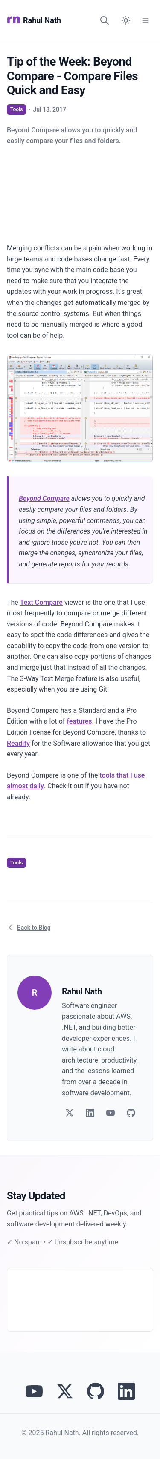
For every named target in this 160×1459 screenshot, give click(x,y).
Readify (18, 743)
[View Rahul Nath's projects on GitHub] (95, 1391)
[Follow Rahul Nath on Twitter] (64, 1391)
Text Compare (41, 602)
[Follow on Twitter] (69, 1112)
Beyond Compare (44, 498)
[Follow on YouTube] (110, 1112)
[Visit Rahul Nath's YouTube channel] (34, 1391)
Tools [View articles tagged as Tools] (16, 109)
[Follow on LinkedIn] (90, 1112)
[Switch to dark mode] (125, 20)
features (79, 721)
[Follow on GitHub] (131, 1112)
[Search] (104, 20)
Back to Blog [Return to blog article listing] (29, 927)
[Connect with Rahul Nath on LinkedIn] (126, 1391)
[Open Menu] (145, 20)
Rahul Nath (34, 20)
